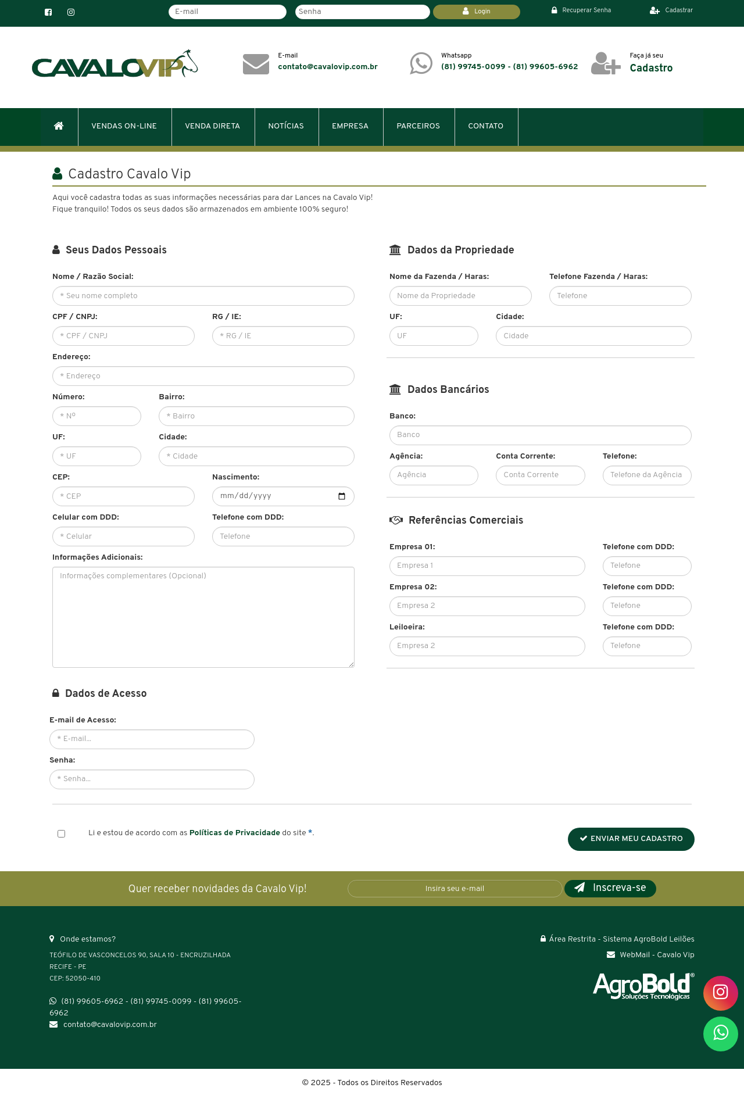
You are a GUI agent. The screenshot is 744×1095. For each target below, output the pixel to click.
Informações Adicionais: (97, 558)
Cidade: (173, 437)
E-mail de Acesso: (82, 720)
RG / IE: (226, 317)
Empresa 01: (412, 547)
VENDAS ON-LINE (124, 126)
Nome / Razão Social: (92, 277)
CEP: (61, 477)
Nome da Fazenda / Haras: (439, 277)
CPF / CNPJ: (75, 317)
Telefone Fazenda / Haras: (598, 277)
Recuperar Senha (581, 10)
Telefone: (620, 456)
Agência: (406, 456)
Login (477, 12)
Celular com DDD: (85, 518)
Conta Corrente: (525, 456)
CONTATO (485, 126)
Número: (68, 397)
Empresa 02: (413, 587)
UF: (58, 437)
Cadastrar (671, 10)
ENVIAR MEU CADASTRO (631, 839)
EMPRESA (350, 126)
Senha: (62, 760)
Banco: (402, 416)
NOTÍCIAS (286, 126)
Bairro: (171, 397)
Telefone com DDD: (248, 518)
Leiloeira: (407, 627)
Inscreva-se (610, 888)
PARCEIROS (418, 126)
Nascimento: (235, 477)
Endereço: (71, 357)
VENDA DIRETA (212, 126)
